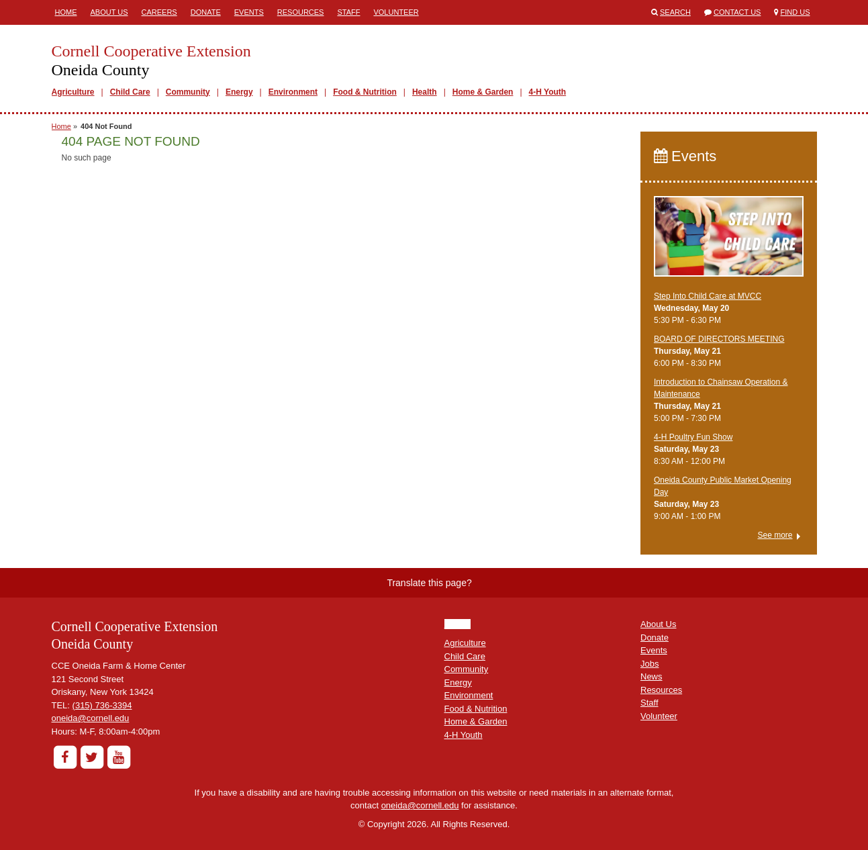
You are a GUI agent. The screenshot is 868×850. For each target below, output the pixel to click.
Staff (348, 12)
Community (188, 92)
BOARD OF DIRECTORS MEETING (719, 339)
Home (66, 12)
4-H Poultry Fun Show (693, 437)
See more (774, 535)
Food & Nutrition (365, 92)
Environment (293, 92)
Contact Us (737, 12)
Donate (206, 12)
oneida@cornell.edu (91, 718)
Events (249, 12)
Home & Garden (483, 92)
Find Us (795, 12)
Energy (239, 92)
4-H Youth (548, 92)
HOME (457, 624)
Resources (300, 12)
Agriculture (73, 92)
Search (675, 12)
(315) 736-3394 (102, 705)
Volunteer (395, 12)
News (651, 676)
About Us (109, 12)
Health (424, 92)
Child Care (130, 92)
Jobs (649, 664)
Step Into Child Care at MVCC (707, 296)
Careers (159, 12)
